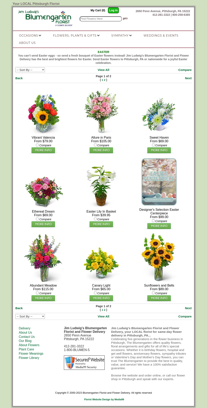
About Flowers (29, 345)
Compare (185, 70)
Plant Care (26, 349)
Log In (113, 10)
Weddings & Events (161, 35)
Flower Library (29, 358)
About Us (25, 332)
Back (19, 78)
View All (103, 70)
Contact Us (27, 336)
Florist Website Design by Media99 (104, 399)
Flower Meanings (31, 353)
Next (188, 78)
